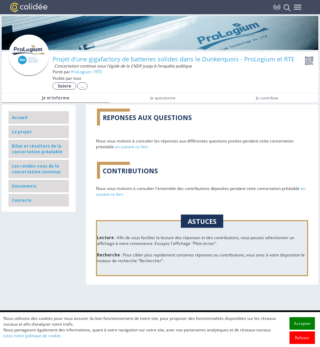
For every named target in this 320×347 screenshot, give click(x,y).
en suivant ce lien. (131, 147)
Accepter (302, 341)
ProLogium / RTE (86, 72)
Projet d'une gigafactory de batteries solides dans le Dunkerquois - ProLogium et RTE (174, 59)
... (82, 86)
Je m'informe (55, 98)
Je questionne (163, 98)
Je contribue (267, 98)
